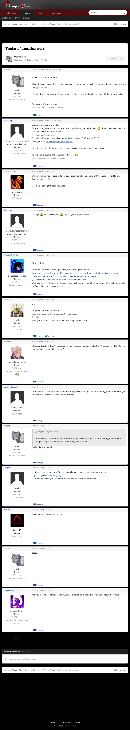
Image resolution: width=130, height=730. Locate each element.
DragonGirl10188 (11, 255)
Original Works (40, 60)
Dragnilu (7, 468)
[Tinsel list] (49, 135)
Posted (43, 69)
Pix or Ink (88, 283)
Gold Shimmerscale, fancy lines (70, 273)
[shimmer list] (38, 135)
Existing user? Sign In (11, 18)
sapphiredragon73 (11, 387)
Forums (27, 13)
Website (49, 336)
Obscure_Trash (10, 171)
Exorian (7, 299)
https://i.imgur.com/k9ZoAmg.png (46, 475)
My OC (49, 283)
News (41, 13)
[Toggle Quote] (36, 431)
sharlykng (8, 120)
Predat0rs (7, 510)
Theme (53, 722)
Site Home (11, 13)
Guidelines (56, 13)
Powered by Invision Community (65, 726)
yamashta (21, 56)
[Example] (68, 141)
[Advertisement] (65, 35)
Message (38, 115)
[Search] (97, 12)
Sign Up (26, 18)
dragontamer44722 (11, 590)
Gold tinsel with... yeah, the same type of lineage (74, 276)
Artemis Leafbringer (55, 141)
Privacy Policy (66, 722)
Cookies (77, 722)
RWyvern (7, 341)
